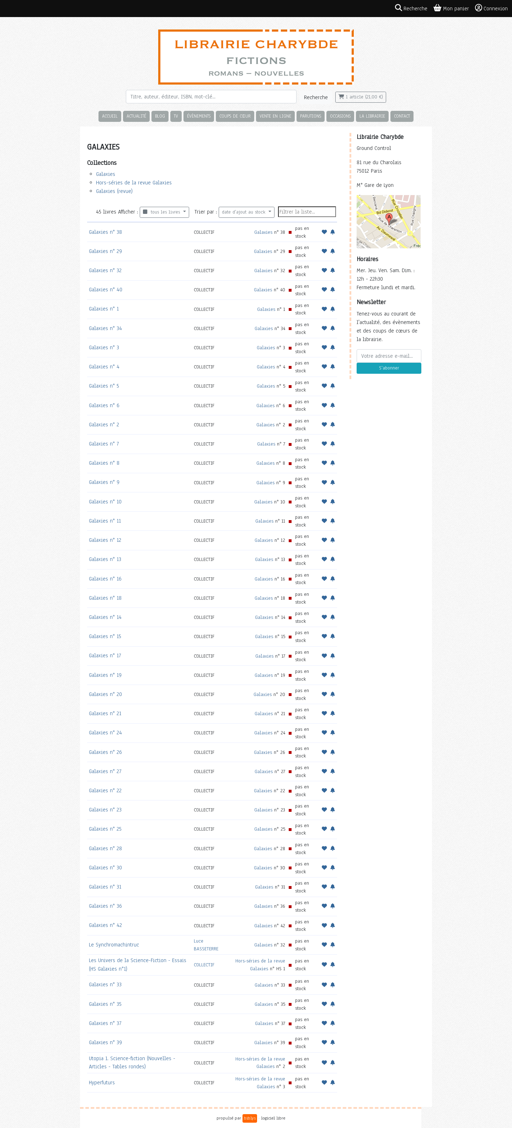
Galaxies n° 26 (105, 752)
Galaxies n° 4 (104, 366)
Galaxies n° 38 (105, 232)
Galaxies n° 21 (105, 713)
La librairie (372, 116)
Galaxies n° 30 (105, 867)
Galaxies (105, 174)
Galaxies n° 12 (105, 540)
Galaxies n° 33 (105, 984)
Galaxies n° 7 (104, 443)
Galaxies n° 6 (104, 405)
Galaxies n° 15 (105, 636)
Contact (402, 116)
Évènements (198, 116)
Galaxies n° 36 (105, 906)
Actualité (136, 116)
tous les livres (162, 212)
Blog (160, 116)
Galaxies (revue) (114, 191)
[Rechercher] (211, 96)
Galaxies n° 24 (105, 732)
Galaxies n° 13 (105, 559)
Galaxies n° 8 (104, 462)
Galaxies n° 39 (105, 1042)
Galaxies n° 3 (104, 347)
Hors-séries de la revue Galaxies (134, 182)
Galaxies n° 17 (105, 655)
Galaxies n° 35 (105, 1004)
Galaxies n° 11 (105, 520)
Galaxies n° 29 (105, 251)
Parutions (310, 116)
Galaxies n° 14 (105, 617)
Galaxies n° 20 (105, 694)
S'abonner (389, 368)
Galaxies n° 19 (105, 675)
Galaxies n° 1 (104, 308)
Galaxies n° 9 (104, 482)
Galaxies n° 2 (104, 424)
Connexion (491, 8)
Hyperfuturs (102, 1082)
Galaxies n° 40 (105, 289)
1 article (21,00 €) (360, 97)
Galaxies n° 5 (104, 385)
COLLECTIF (204, 964)
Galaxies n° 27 (105, 771)
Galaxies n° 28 (105, 848)
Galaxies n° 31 (105, 886)
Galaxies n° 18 (105, 597)
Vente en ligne (275, 116)
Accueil (110, 116)
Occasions (340, 116)
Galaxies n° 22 (105, 790)
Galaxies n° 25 (105, 828)
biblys (250, 1118)
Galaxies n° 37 (105, 1023)
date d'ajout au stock (244, 212)
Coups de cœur (235, 116)
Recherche (316, 97)
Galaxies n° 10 (105, 501)
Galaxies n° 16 (105, 578)
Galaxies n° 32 (105, 270)
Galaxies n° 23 (105, 809)
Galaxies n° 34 (105, 328)
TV (176, 116)
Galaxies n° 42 (105, 925)
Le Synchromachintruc (114, 944)
